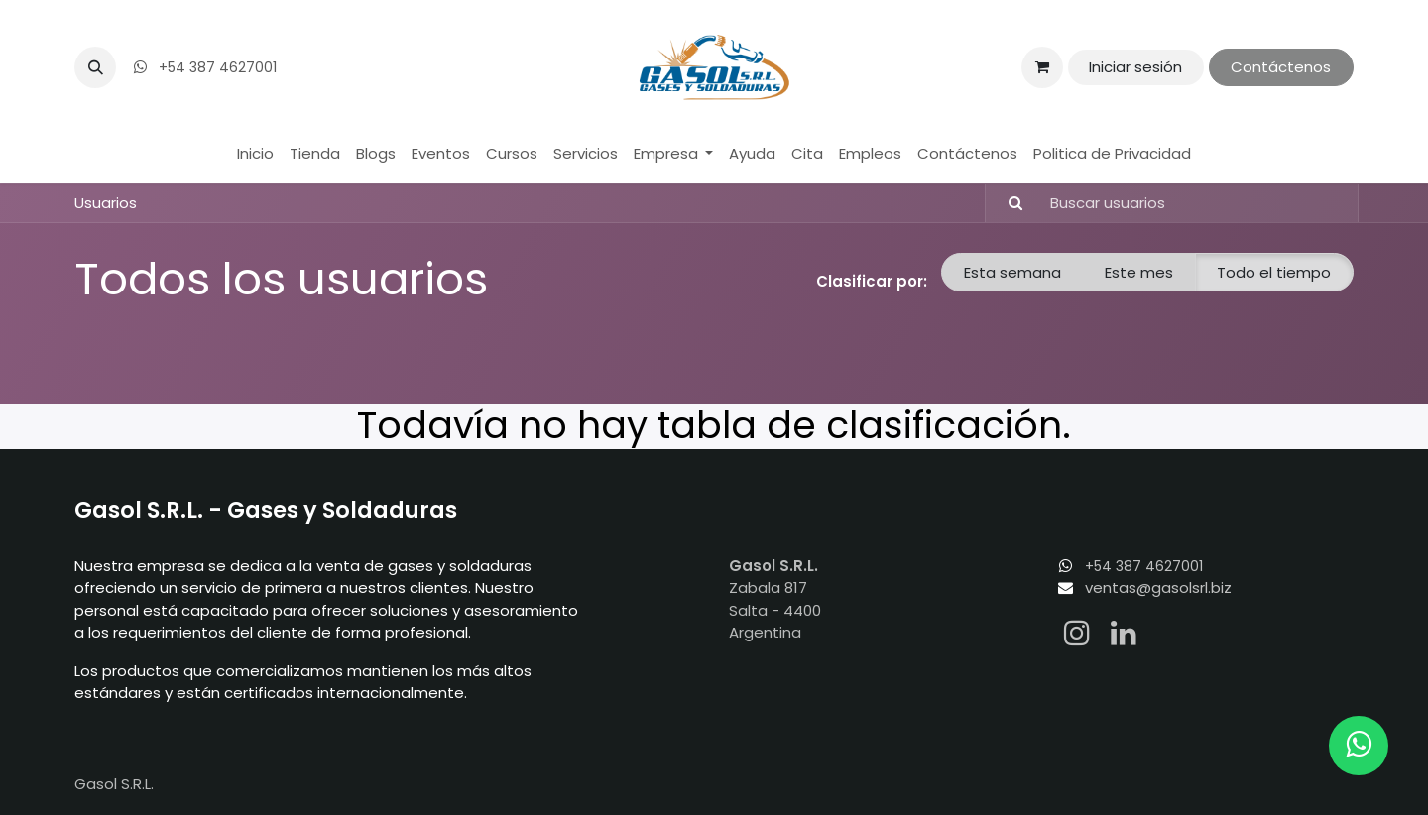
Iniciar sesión (1135, 67)
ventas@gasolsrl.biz (1158, 587)
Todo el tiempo (1274, 272)
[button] (95, 67)
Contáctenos (1281, 67)
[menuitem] (255, 154)
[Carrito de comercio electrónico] (1042, 67)
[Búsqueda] (1007, 203)
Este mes (1139, 272)
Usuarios (105, 202)
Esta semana (1012, 272)
